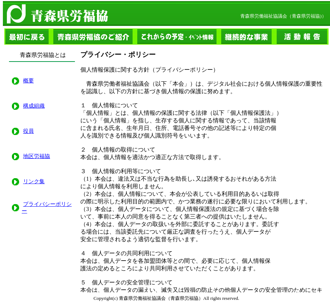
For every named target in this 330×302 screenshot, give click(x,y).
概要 (28, 81)
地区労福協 (36, 156)
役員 (28, 131)
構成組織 (34, 106)
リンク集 (34, 181)
